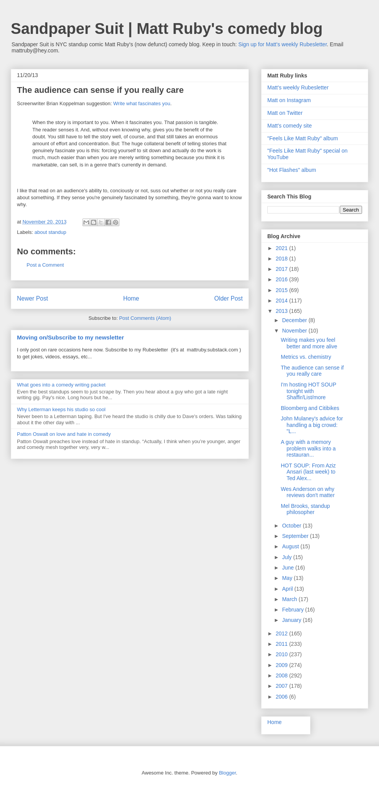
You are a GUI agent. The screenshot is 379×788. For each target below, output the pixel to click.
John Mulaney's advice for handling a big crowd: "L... (312, 425)
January (292, 620)
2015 (282, 290)
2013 (282, 311)
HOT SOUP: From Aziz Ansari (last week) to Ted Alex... (308, 472)
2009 (282, 665)
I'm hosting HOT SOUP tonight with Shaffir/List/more (308, 391)
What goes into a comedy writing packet (61, 385)
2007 (282, 686)
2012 (282, 633)
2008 (282, 675)
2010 (282, 654)
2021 (282, 248)
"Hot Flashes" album (291, 170)
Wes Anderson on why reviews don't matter (308, 492)
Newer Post (32, 298)
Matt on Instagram (289, 100)
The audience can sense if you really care (312, 371)
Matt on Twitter (285, 113)
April (288, 589)
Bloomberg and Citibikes (310, 408)
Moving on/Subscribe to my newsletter (70, 337)
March (290, 599)
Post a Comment (45, 265)
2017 (282, 269)
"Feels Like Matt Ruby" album (302, 138)
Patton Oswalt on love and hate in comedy (64, 434)
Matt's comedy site (289, 126)
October (292, 526)
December (295, 320)
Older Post (228, 298)
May (287, 578)
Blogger (227, 773)
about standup (50, 232)
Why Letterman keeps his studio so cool (61, 409)
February (293, 610)
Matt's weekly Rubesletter (298, 87)
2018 (282, 258)
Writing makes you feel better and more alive (309, 343)
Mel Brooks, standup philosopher (305, 509)
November (295, 331)
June (288, 568)
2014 (282, 300)
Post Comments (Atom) (145, 318)
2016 (282, 279)
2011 (282, 644)
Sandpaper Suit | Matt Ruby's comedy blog (167, 28)
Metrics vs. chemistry (306, 357)
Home (131, 298)
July (287, 557)
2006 (282, 697)
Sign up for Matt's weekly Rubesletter (282, 44)
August (291, 546)
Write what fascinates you (141, 103)
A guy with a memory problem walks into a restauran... (308, 448)
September (296, 536)
